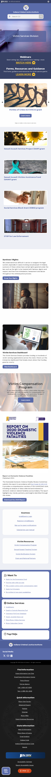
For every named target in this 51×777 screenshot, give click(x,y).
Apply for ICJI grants (13, 589)
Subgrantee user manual (25, 530)
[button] (49, 1)
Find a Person (24, 680)
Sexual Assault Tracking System (25, 549)
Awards (24, 747)
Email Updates (25, 736)
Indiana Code (24, 740)
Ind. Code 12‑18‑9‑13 (39, 484)
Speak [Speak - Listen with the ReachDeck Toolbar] (24, 771)
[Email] (8, 656)
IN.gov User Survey (25, 701)
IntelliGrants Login (25, 516)
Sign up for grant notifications (25, 525)
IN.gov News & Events (25, 733)
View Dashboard (10, 366)
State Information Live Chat (25, 673)
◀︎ (3, 102)
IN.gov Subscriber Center (14, 623)
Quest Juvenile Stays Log (14, 617)
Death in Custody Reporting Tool (17, 610)
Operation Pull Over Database (16, 613)
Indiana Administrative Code (24, 744)
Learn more (25, 115)
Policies (24, 708)
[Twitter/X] (4, 656)
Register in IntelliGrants (25, 521)
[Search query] (24, 16)
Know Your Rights (10, 278)
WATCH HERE (25, 62)
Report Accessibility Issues (25, 765)
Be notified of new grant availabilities (18, 592)
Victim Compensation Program (25, 545)
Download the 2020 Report (14, 499)
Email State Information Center (24, 677)
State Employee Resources (25, 719)
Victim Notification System (25, 554)
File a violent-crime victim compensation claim (21, 586)
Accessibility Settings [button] (25, 762)
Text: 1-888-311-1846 (25, 691)
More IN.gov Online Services (15, 620)
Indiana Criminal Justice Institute (26, 12)
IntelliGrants (10, 607)
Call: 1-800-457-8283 (25, 687)
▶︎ (49, 102)
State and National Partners (25, 558)
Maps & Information (24, 729)
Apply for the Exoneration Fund (16, 579)
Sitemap (25, 712)
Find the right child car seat (15, 582)
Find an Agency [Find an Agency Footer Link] (25, 684)
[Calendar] (11, 656)
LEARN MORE (25, 74)
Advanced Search (25, 705)
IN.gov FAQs (24, 715)
